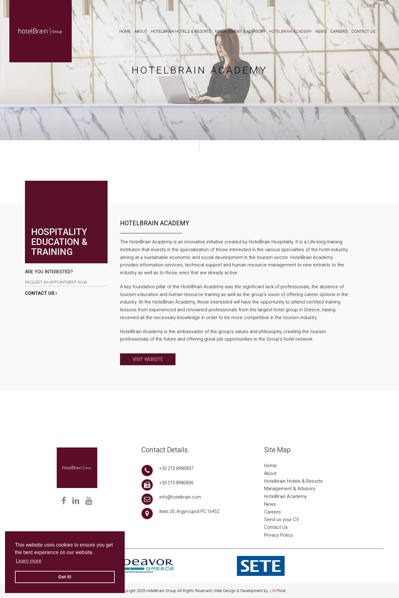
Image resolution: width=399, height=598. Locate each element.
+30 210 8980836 (176, 482)
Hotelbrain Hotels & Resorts (293, 481)
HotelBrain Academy (285, 496)
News (270, 504)
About (270, 473)
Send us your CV (281, 519)
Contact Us (276, 527)
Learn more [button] (28, 560)
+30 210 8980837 (176, 468)
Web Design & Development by (250, 590)
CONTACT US (41, 293)
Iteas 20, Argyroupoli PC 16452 (189, 511)
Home (270, 465)
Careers (272, 512)
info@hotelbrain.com (180, 497)
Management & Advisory (289, 488)
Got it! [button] (64, 576)
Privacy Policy (278, 535)
